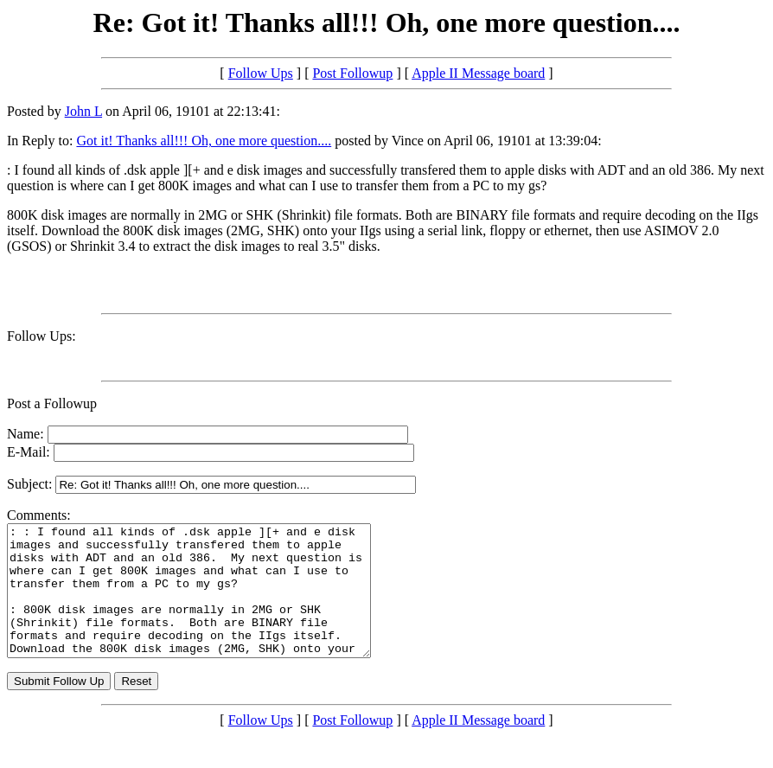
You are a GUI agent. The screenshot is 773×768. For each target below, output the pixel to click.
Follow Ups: (41, 336)
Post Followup (352, 73)
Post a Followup (52, 403)
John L (83, 111)
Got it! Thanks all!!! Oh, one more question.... (203, 140)
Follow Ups (260, 73)
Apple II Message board (478, 73)
